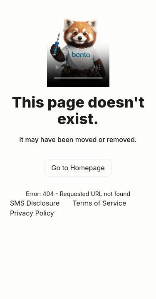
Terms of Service (99, 203)
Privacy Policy (32, 213)
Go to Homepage (77, 168)
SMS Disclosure (34, 203)
